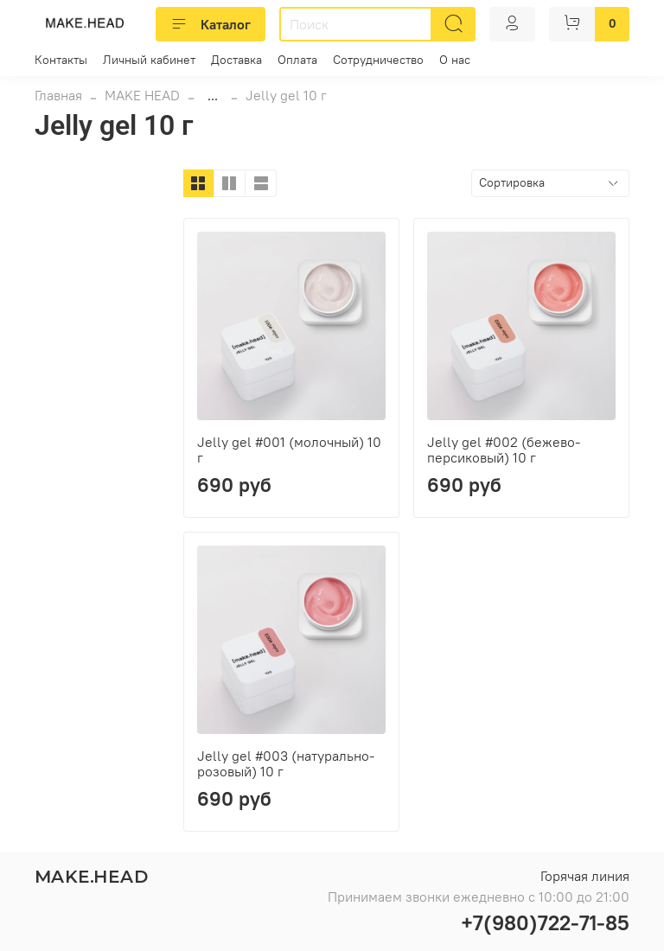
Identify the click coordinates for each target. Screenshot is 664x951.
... (213, 95)
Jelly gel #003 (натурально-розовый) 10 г (285, 763)
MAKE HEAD (142, 95)
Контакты (61, 59)
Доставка (236, 59)
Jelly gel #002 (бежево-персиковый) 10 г (503, 449)
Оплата (297, 59)
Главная (58, 95)
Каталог (210, 24)
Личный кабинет (149, 59)
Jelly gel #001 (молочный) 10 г (289, 449)
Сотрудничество (378, 59)
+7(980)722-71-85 (545, 922)
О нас (454, 59)
